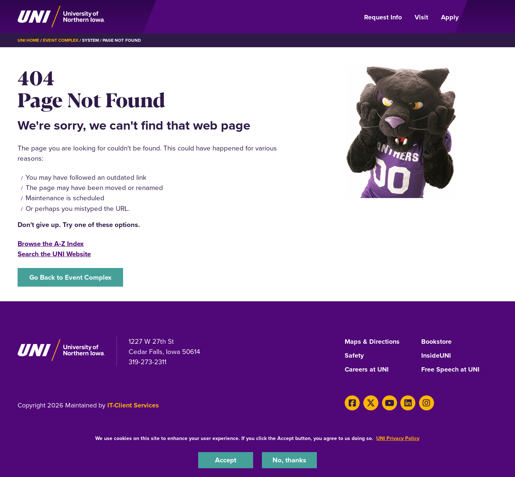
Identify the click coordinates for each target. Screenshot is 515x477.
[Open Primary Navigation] (482, 17)
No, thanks (289, 460)
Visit (421, 17)
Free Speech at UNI (450, 369)
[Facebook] (352, 402)
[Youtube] (389, 402)
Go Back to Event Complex (70, 277)
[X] (370, 402)
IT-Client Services (133, 405)
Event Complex (60, 40)
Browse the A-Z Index (51, 244)
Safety (354, 355)
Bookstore (436, 342)
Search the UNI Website (54, 254)
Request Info (383, 17)
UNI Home (28, 40)
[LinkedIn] (407, 402)
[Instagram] (426, 402)
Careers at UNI (367, 369)
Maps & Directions (372, 342)
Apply (450, 17)
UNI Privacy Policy (397, 438)
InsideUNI (436, 355)
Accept (225, 460)
